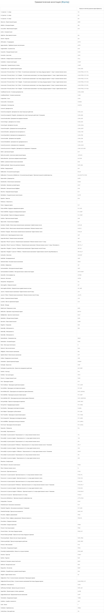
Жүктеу (65, 2)
